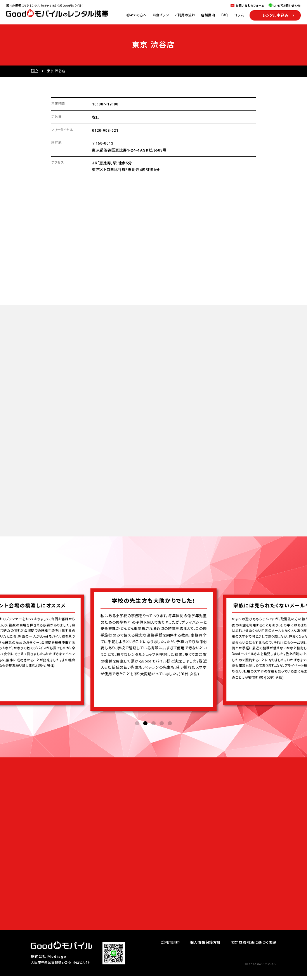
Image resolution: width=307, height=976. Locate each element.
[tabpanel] (153, 651)
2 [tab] (145, 723)
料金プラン (161, 15)
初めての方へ (137, 15)
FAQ (224, 15)
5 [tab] (170, 723)
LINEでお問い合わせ (287, 5)
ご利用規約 (170, 942)
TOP (34, 71)
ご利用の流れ (185, 15)
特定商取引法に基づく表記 (253, 942)
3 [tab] (153, 723)
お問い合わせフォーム (250, 5)
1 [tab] (137, 723)
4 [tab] (162, 723)
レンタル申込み (275, 15)
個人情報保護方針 (205, 942)
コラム (239, 15)
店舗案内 (208, 15)
